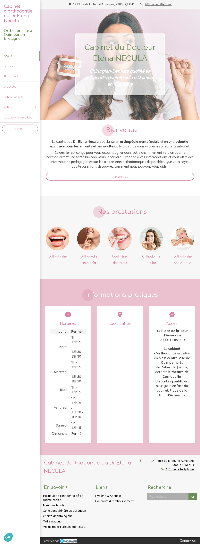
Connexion (188, 540)
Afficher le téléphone (158, 4)
